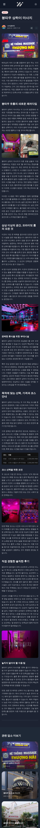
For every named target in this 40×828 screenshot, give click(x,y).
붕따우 (5, 12)
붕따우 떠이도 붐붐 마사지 (13, 823)
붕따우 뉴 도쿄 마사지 (11, 793)
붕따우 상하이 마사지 (11, 763)
